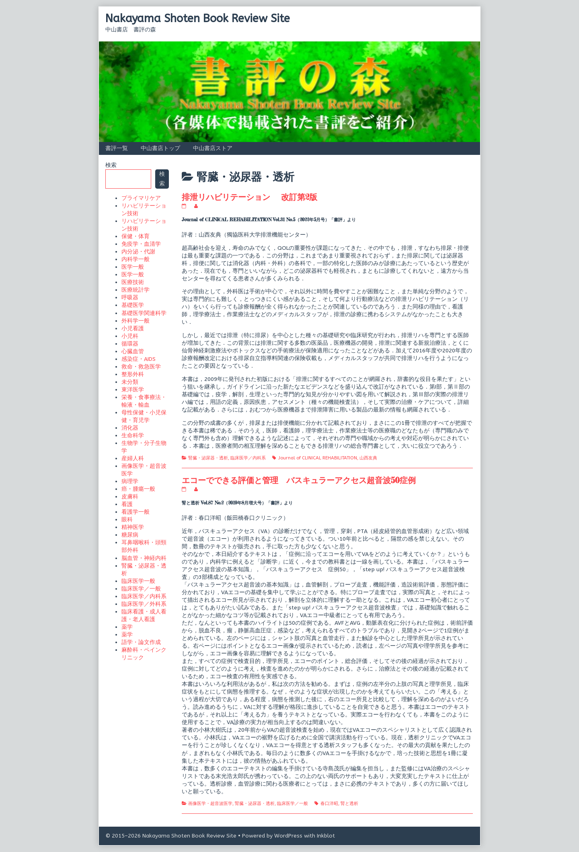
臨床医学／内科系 (248, 458)
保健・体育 (135, 236)
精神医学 (132, 527)
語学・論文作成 (141, 642)
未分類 (129, 382)
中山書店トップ (160, 148)
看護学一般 (135, 511)
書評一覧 (116, 148)
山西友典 (368, 458)
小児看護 (132, 328)
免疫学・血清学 (141, 244)
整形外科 (132, 374)
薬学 (127, 627)
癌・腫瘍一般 (138, 489)
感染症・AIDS (138, 359)
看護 (127, 504)
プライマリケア (141, 198)
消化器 (129, 427)
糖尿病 (129, 534)
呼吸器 (129, 297)
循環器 (129, 343)
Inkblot (326, 835)
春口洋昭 (329, 803)
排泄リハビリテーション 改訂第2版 (249, 197)
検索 (111, 165)
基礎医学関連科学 (143, 313)
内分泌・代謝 (138, 251)
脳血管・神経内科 (143, 558)
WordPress (288, 835)
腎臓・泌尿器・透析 (208, 458)
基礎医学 (132, 305)
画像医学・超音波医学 (210, 803)
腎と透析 (349, 803)
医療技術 (132, 282)
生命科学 (132, 435)
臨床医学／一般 (292, 803)
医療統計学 (135, 289)
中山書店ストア (212, 148)
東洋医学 (132, 389)
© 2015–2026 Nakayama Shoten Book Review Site (170, 835)
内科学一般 (135, 259)
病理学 (129, 481)
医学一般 (132, 266)
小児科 (129, 336)
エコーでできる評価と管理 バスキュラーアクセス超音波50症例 (299, 480)
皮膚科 (129, 496)
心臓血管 (132, 351)
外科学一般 (135, 320)
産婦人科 (132, 458)
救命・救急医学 (141, 366)
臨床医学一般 (138, 581)
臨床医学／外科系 (143, 604)
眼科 (127, 519)
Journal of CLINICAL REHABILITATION (317, 458)
